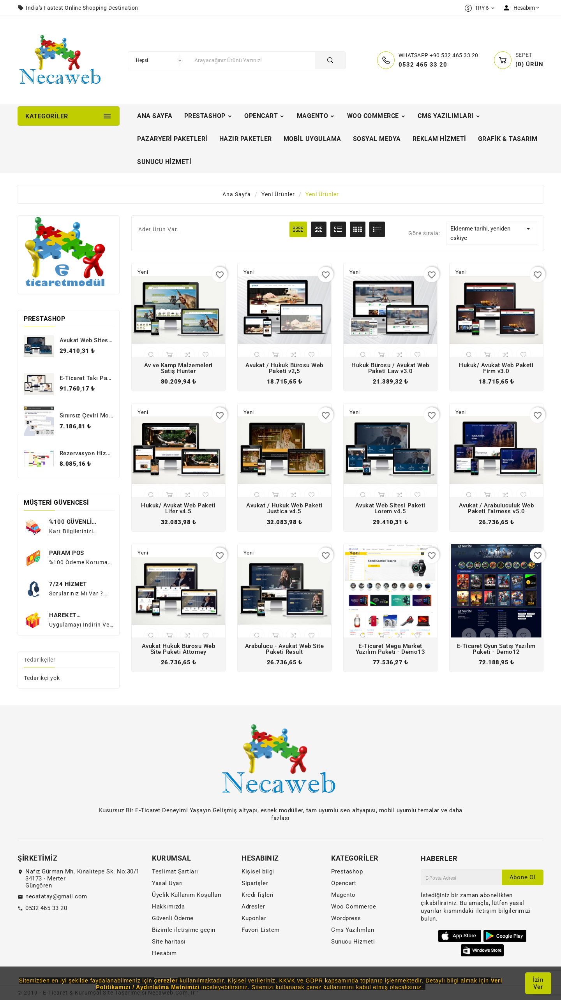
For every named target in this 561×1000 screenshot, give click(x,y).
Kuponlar (254, 918)
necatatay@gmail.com (56, 896)
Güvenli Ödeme (173, 918)
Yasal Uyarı (167, 883)
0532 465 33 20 (46, 908)
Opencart (343, 883)
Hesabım (164, 953)
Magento (343, 894)
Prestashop (347, 871)
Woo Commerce (353, 906)
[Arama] (252, 60)
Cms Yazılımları (353, 929)
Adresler (253, 906)
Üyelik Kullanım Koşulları (187, 894)
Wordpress (346, 918)
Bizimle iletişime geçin (183, 929)
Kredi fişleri (258, 894)
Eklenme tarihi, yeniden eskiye (491, 232)
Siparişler (255, 883)
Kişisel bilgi (258, 871)
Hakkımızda (168, 906)
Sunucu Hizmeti (353, 941)
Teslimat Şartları (175, 871)
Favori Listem (261, 929)
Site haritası (169, 941)
